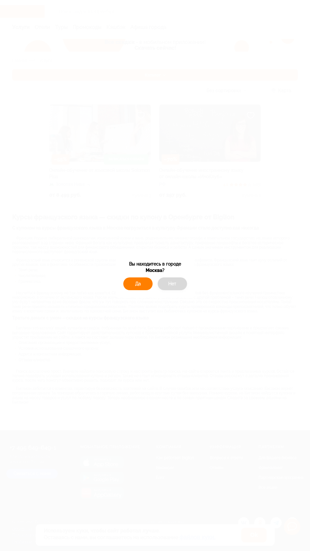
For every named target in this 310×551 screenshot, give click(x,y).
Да (138, 283)
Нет (172, 283)
